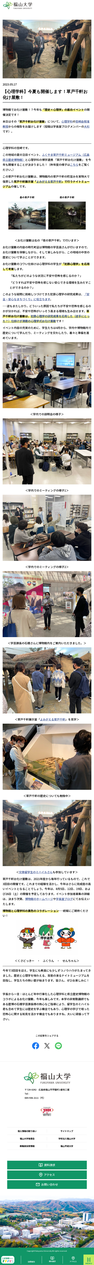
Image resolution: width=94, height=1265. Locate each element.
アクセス (49, 1175)
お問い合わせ (49, 1184)
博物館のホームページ (39, 899)
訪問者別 (31, 1261)
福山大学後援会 (27, 1138)
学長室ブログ (64, 899)
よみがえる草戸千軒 (49, 181)
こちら (74, 164)
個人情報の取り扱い (27, 1131)
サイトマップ (67, 1131)
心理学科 (67, 121)
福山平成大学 (67, 1146)
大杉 (87, 126)
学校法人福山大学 (66, 1138)
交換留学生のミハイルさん (36, 872)
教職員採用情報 (27, 1146)
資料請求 (49, 1165)
